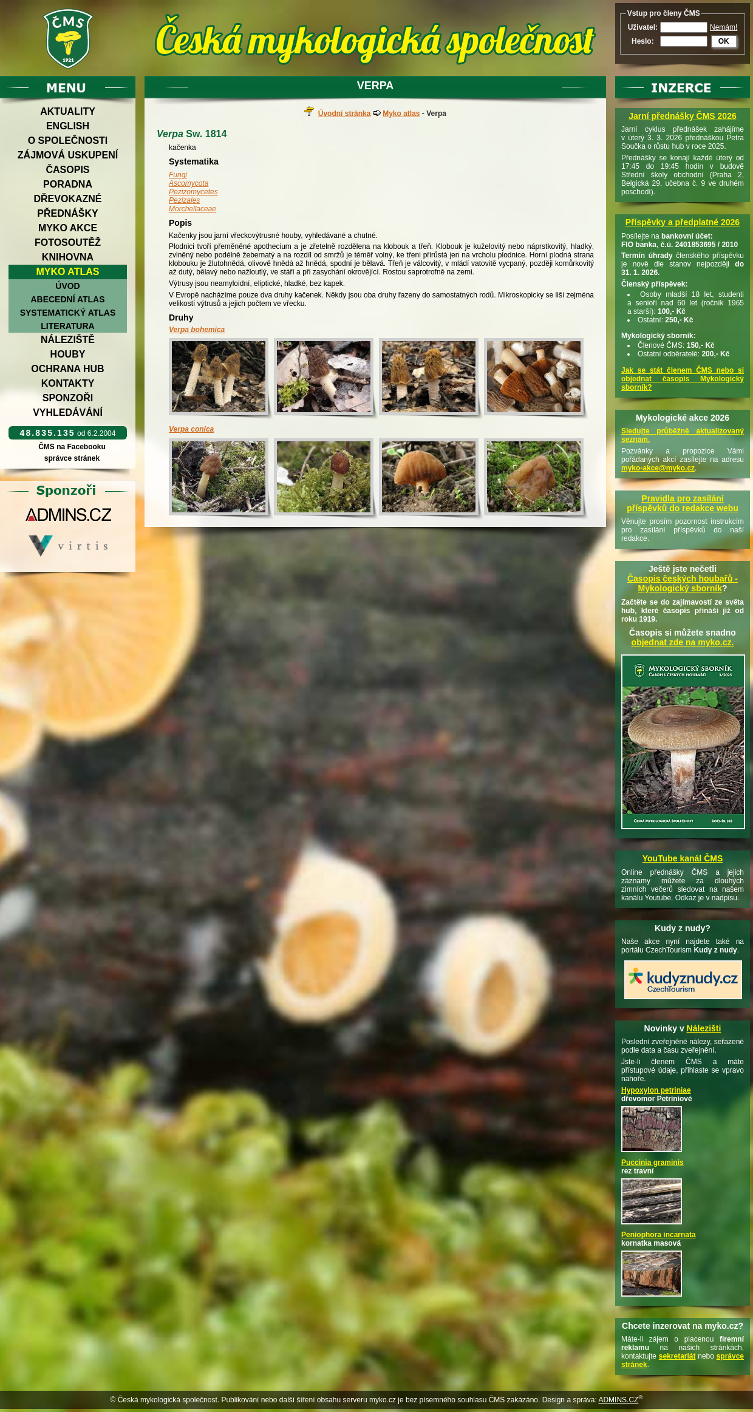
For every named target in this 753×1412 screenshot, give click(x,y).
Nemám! (723, 27)
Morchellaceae (192, 209)
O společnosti (68, 140)
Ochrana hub (67, 369)
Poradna (67, 184)
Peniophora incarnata (658, 1234)
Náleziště (68, 339)
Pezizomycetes (193, 192)
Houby (68, 354)
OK (723, 41)
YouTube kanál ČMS (682, 858)
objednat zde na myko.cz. (683, 642)
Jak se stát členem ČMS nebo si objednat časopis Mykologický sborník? (682, 379)
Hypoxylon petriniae (656, 1090)
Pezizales (184, 200)
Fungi (178, 175)
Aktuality (67, 111)
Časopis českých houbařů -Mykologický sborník (682, 583)
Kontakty (68, 383)
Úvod (67, 286)
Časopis (67, 170)
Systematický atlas (68, 312)
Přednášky (67, 213)
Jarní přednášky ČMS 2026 (682, 116)
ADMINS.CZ (618, 1400)
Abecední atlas (67, 299)
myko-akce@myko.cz (658, 468)
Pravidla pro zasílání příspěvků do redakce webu (682, 503)
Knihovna (68, 257)
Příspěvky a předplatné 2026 (682, 222)
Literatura (67, 326)
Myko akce (67, 228)
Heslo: (643, 41)
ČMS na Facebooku (71, 447)
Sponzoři (68, 398)
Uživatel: (643, 27)
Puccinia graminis (652, 1162)
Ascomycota (188, 183)
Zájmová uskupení (68, 155)
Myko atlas (68, 271)
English (67, 126)
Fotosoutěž (68, 242)
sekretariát (677, 1356)
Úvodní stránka (344, 113)
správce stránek (71, 458)
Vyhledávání (68, 412)
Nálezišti (704, 1028)
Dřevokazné (67, 199)
